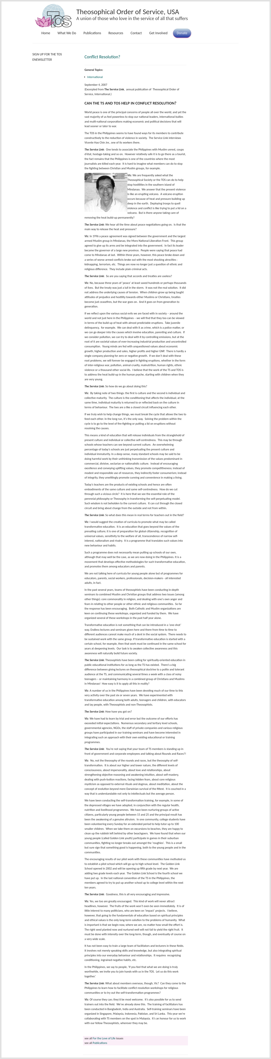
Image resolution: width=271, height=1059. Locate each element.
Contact (136, 33)
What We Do (67, 33)
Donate (182, 33)
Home (45, 33)
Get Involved (158, 33)
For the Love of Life (104, 1038)
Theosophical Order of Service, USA (127, 11)
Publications (92, 33)
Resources (115, 33)
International (95, 77)
